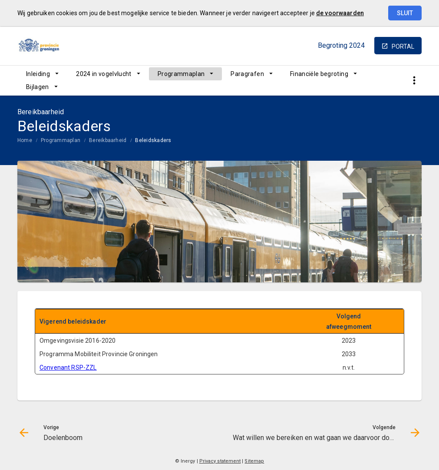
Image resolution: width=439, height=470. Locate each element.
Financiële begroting (319, 73)
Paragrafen (247, 73)
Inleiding (38, 73)
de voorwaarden (340, 13)
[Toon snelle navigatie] (414, 80)
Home (24, 140)
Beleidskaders (153, 140)
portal (403, 46)
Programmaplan (181, 73)
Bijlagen (37, 86)
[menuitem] (42, 73)
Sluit (405, 13)
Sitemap (254, 461)
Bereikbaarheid (107, 140)
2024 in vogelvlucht (104, 73)
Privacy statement (220, 461)
